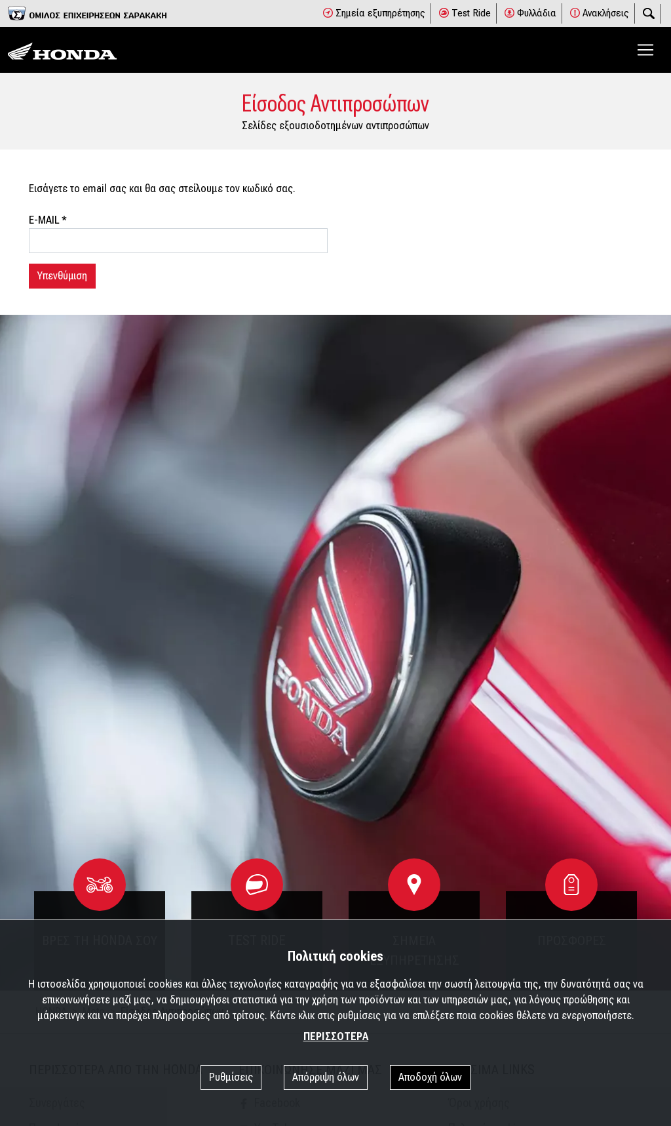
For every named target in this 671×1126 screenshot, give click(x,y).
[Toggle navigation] (645, 49)
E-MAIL (48, 220)
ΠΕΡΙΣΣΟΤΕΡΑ (335, 1036)
